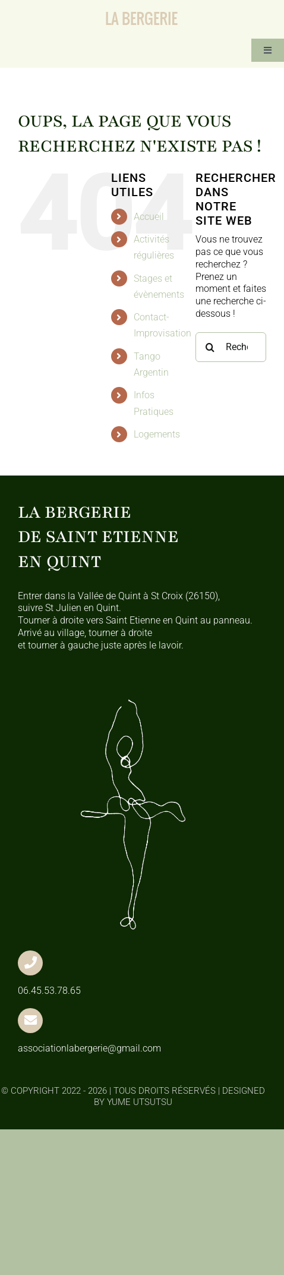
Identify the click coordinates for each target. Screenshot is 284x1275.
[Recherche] (210, 347)
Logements (157, 434)
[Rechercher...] (230, 347)
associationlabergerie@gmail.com (89, 1048)
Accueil (149, 216)
